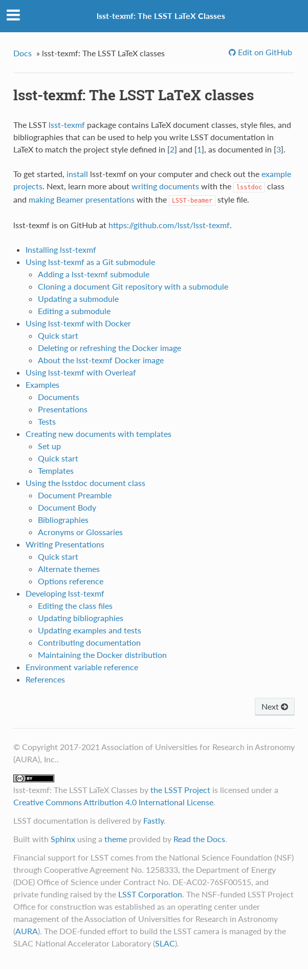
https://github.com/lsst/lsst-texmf (169, 225)
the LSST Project (180, 790)
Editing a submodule (74, 311)
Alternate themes (69, 569)
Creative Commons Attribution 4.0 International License (113, 802)
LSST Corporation (150, 894)
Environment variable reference (82, 667)
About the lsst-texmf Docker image (101, 360)
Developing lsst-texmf (65, 593)
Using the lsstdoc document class (85, 483)
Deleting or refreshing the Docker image (109, 348)
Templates (56, 470)
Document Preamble (75, 495)
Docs (22, 53)
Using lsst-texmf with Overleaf (81, 372)
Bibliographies (63, 519)
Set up (49, 446)
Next (274, 706)
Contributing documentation (89, 642)
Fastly (153, 820)
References (45, 679)
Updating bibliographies (80, 618)
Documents (58, 397)
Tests (47, 421)
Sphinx (63, 839)
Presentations (62, 409)
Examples (42, 384)
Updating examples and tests (89, 630)
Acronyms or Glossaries (80, 532)
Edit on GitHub (264, 52)
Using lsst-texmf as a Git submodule (90, 262)
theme (115, 839)
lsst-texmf (67, 124)
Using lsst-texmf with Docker (78, 323)
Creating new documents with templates (98, 433)
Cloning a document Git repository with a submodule (133, 286)
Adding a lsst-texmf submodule (93, 274)
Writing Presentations (65, 544)
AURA (26, 931)
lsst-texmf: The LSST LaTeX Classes (161, 15)
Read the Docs (199, 839)
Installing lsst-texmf (61, 249)
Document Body (67, 507)
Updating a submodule (78, 298)
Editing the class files (75, 605)
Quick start (58, 335)
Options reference (70, 581)
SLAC (165, 943)
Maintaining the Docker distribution (102, 654)
